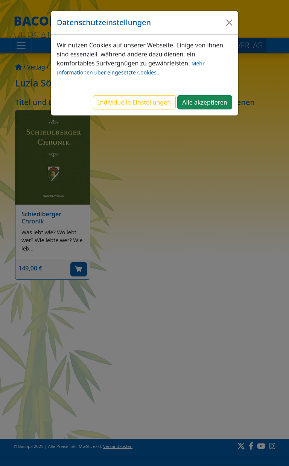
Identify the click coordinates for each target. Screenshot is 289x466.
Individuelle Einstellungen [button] (134, 102)
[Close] (229, 23)
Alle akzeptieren (204, 102)
